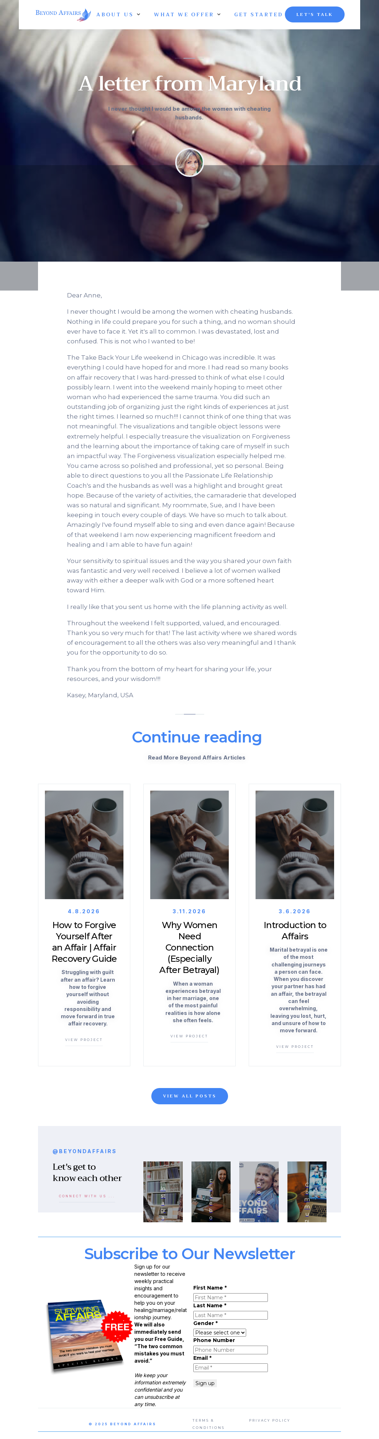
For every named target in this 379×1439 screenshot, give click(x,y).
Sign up (205, 1383)
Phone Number (214, 1340)
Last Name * (209, 1305)
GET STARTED (258, 14)
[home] (62, 14)
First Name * (210, 1287)
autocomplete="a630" (219, 1333)
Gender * (205, 1323)
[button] (115, 14)
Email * (202, 1358)
